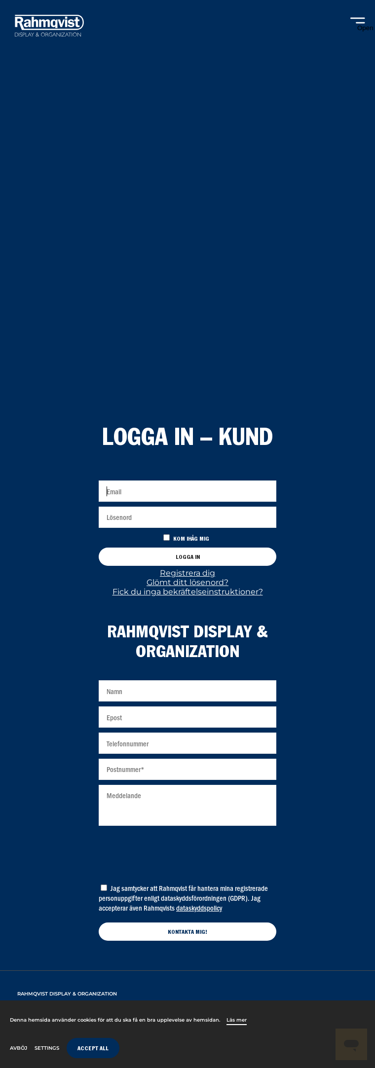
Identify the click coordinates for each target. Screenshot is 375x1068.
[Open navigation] (357, 24)
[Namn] (187, 690)
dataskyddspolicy (199, 908)
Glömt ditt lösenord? (187, 582)
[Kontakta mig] (187, 931)
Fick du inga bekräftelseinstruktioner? (187, 591)
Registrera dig (187, 573)
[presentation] (187, 852)
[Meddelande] (187, 805)
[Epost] (187, 717)
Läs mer (236, 1020)
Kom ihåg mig (191, 539)
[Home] (49, 27)
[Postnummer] (187, 769)
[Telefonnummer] (187, 743)
